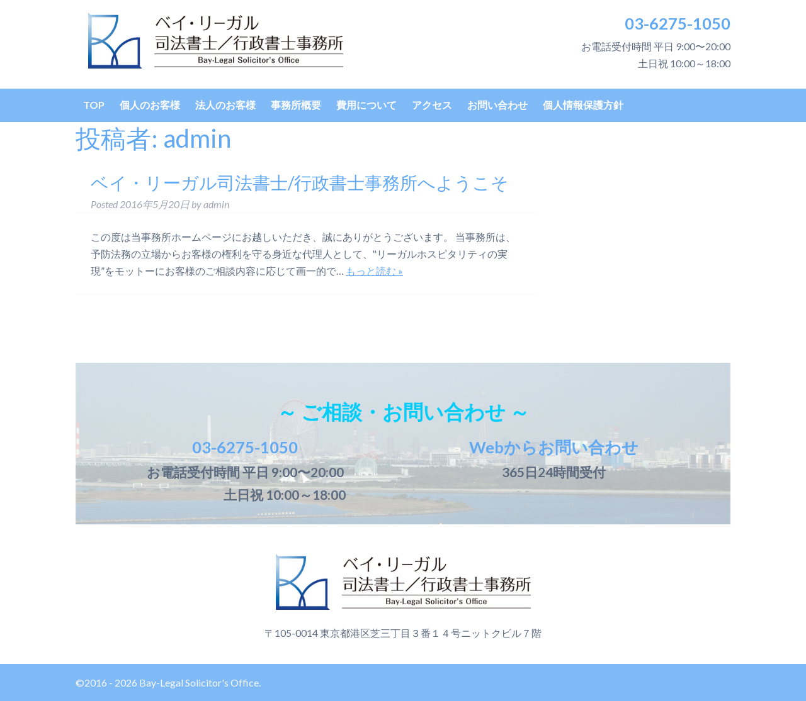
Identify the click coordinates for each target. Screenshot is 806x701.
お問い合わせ (497, 105)
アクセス (432, 105)
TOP (94, 105)
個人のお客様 (150, 105)
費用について (366, 105)
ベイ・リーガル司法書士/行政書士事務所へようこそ (300, 182)
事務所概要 (296, 105)
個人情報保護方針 (583, 105)
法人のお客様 (225, 105)
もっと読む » (374, 271)
